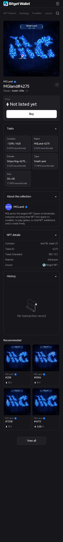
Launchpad (51, 13)
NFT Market (9, 13)
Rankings (24, 13)
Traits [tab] (32, 128)
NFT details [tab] (32, 235)
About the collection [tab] (32, 196)
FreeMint (37, 13)
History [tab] (32, 276)
